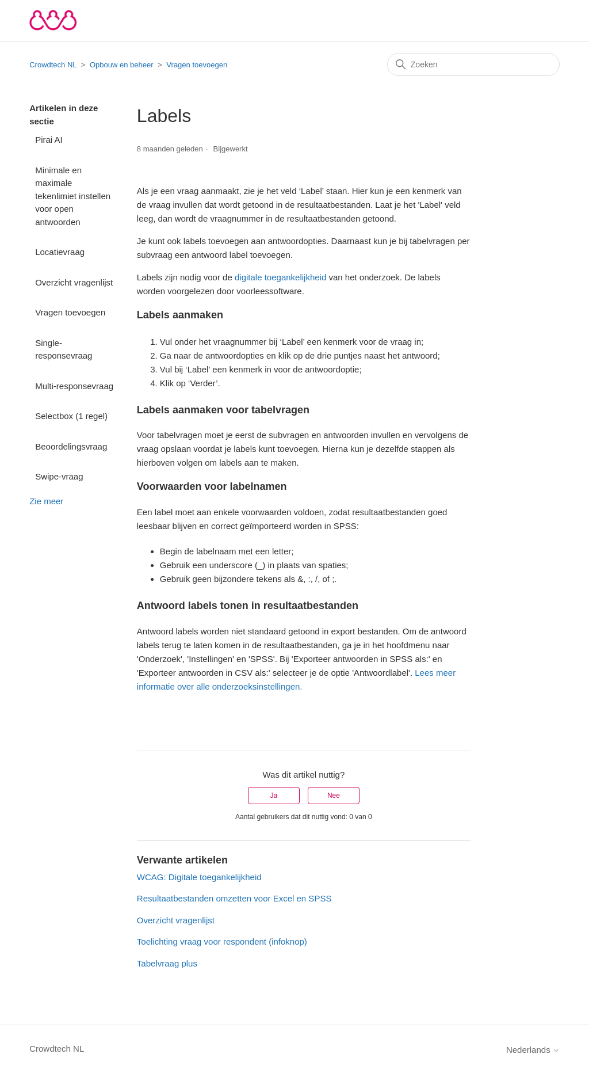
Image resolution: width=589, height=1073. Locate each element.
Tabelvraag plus (167, 963)
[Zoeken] (473, 64)
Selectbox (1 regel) (71, 416)
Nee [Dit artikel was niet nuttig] (333, 796)
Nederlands (533, 1050)
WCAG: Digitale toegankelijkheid (199, 877)
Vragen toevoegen (196, 64)
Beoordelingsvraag (71, 446)
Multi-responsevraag (74, 386)
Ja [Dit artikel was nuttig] (273, 796)
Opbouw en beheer (122, 64)
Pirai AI (49, 139)
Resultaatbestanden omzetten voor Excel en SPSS (234, 898)
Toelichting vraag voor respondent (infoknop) (222, 941)
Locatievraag (60, 252)
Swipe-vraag (59, 476)
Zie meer (46, 501)
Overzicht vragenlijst (74, 282)
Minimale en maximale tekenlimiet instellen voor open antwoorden (72, 196)
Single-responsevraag (63, 349)
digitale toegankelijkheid (280, 277)
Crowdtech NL (53, 64)
